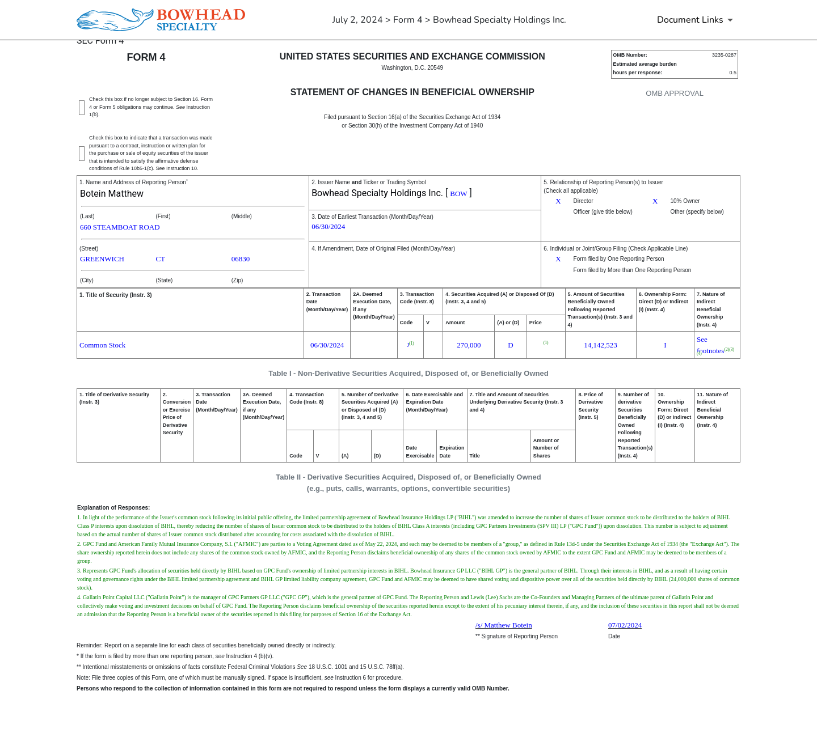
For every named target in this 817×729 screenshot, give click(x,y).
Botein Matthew (112, 193)
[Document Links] (697, 20)
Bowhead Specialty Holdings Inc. (377, 193)
